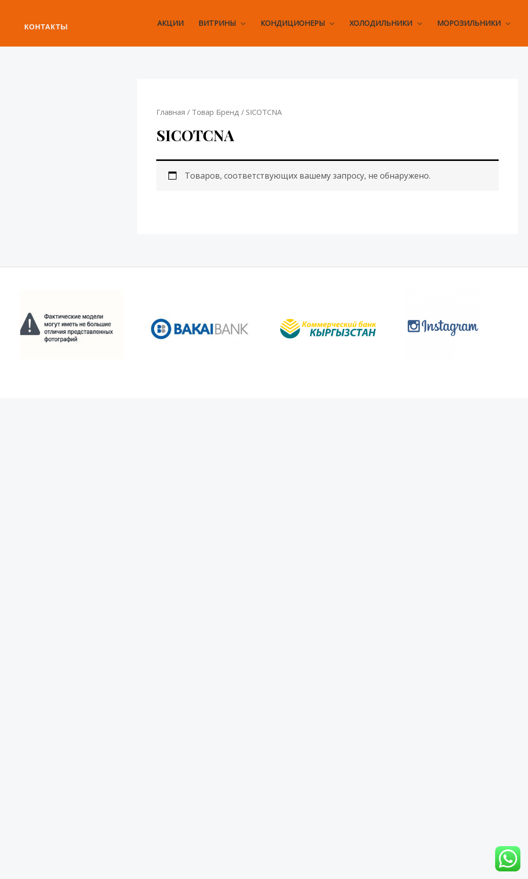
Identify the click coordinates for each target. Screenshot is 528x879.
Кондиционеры (292, 23)
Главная (170, 112)
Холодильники (380, 23)
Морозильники (469, 23)
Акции (170, 23)
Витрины (217, 23)
